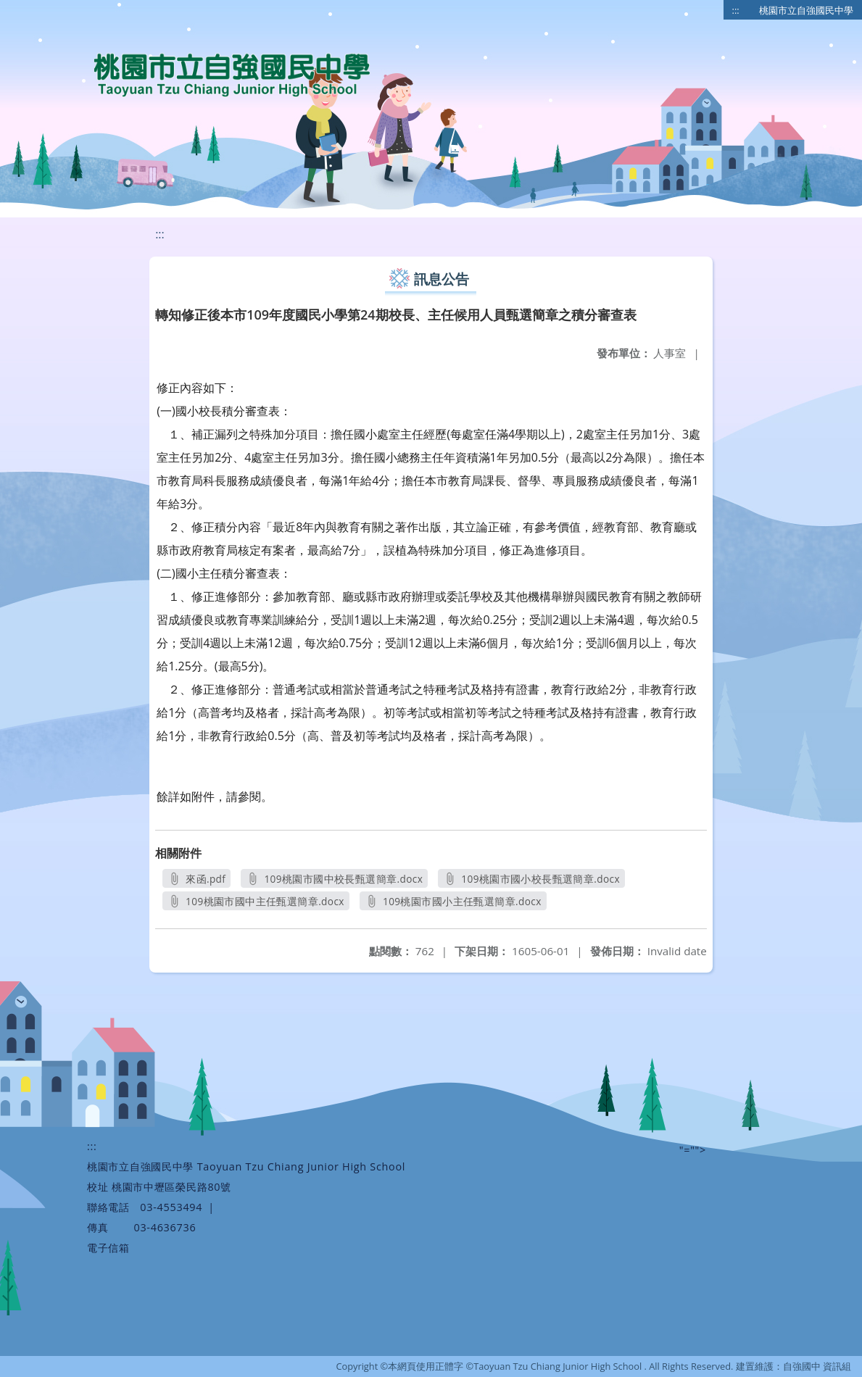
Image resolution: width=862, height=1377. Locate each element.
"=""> (692, 1150)
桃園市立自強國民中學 (806, 10)
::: (735, 10)
